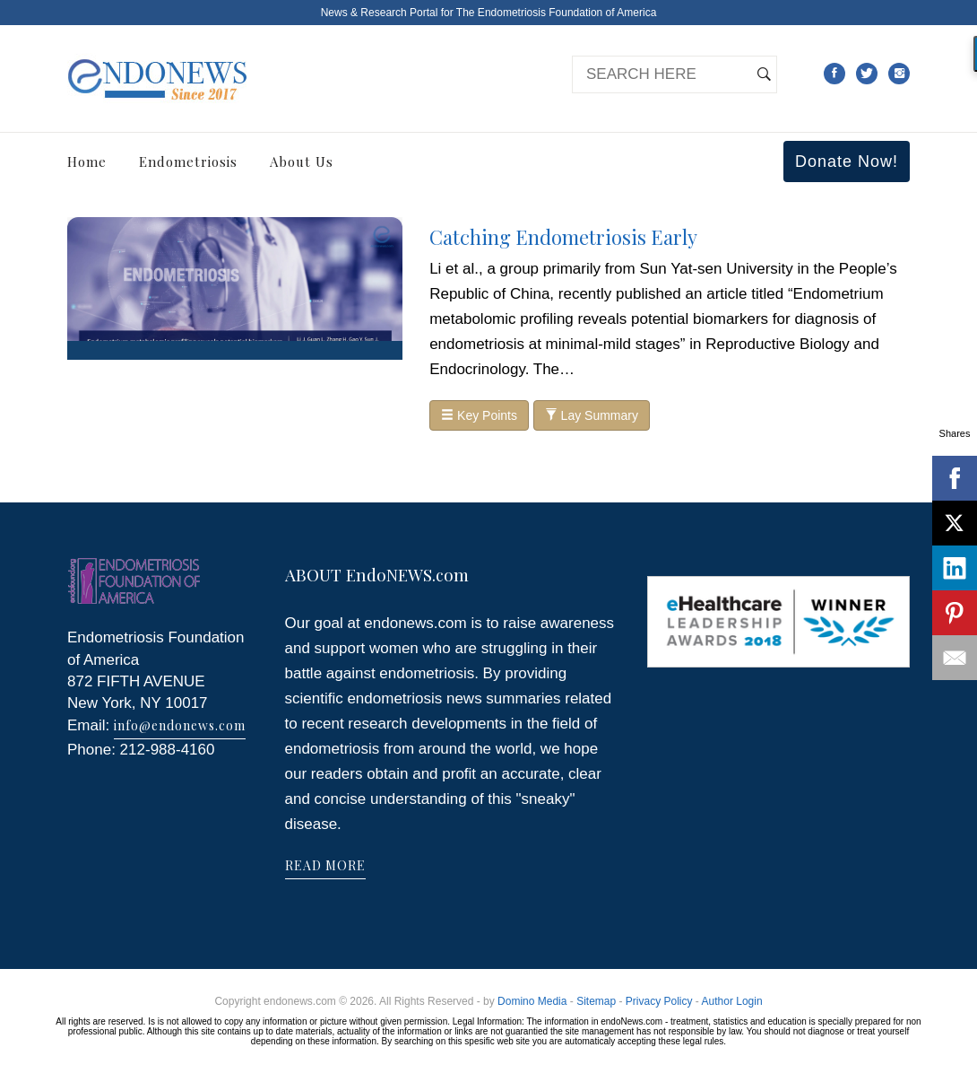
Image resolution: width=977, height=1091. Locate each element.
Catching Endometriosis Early (563, 236)
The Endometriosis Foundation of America (556, 12)
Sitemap (596, 1001)
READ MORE (325, 865)
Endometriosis (188, 161)
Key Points (479, 415)
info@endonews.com (180, 725)
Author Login (732, 1001)
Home (87, 161)
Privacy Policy (659, 1001)
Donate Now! (846, 161)
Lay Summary (591, 415)
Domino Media (531, 1001)
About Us (301, 161)
